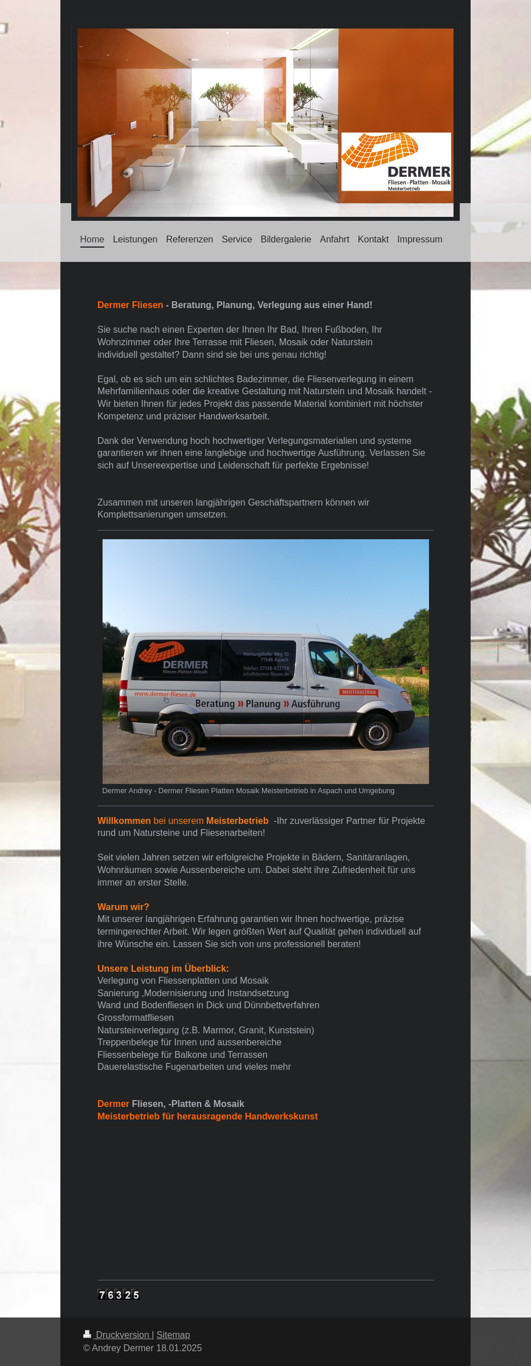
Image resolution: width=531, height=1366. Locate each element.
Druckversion (117, 1335)
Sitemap (173, 1335)
